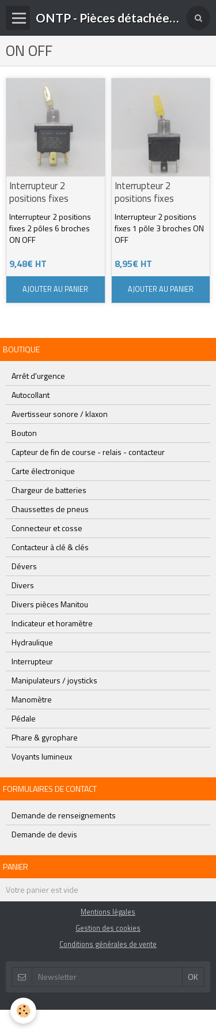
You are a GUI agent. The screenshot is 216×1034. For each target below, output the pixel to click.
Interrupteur (32, 661)
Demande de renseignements (64, 815)
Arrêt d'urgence (38, 376)
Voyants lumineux (42, 756)
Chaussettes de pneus (50, 509)
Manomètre (32, 699)
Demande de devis (44, 834)
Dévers (24, 566)
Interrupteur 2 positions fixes (39, 192)
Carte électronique (43, 471)
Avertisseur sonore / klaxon (60, 414)
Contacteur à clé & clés (50, 547)
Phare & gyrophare (45, 737)
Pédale (24, 718)
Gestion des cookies (108, 928)
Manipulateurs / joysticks (54, 680)
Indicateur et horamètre (52, 623)
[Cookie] (23, 1011)
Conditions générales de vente (108, 944)
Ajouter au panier (55, 289)
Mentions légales (108, 912)
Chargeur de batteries (49, 490)
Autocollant (31, 395)
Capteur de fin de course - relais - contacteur (88, 452)
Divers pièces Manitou (50, 604)
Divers (23, 585)
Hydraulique (32, 642)
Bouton (24, 433)
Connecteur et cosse (47, 528)
